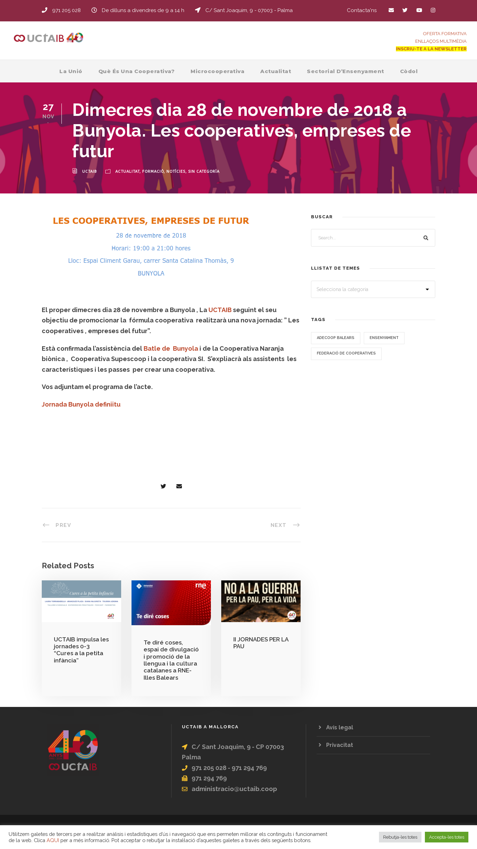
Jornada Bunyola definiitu (81, 404)
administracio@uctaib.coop (234, 788)
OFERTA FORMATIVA (445, 33)
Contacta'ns (362, 10)
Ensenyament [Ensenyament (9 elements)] (384, 338)
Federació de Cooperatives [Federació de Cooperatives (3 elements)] (346, 353)
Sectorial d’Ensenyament (345, 71)
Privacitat (339, 745)
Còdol (409, 71)
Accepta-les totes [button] (446, 837)
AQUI (53, 840)
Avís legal (339, 727)
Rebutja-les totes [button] (400, 837)
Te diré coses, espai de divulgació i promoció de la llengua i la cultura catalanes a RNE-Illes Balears (171, 660)
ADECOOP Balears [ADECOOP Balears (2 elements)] (335, 338)
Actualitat (275, 71)
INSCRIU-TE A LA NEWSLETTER (431, 48)
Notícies (175, 171)
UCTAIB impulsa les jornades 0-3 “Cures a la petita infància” (81, 650)
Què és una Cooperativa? (136, 71)
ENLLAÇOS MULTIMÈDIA (441, 41)
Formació (153, 171)
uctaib (89, 171)
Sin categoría (204, 171)
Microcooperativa (217, 71)
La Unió (70, 71)
